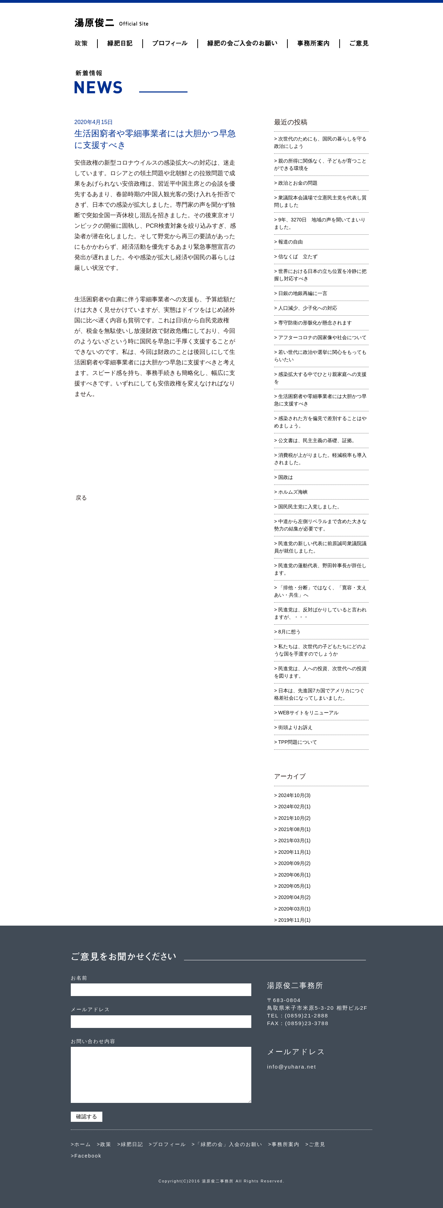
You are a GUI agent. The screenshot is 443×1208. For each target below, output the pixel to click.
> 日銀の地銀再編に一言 (300, 293)
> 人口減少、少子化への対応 (305, 308)
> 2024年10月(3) (292, 795)
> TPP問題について (295, 742)
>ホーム (81, 1144)
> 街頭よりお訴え (293, 727)
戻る (81, 498)
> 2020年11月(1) (292, 852)
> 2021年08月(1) (292, 829)
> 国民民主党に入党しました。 (308, 506)
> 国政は (283, 477)
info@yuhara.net (291, 1067)
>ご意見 (315, 1144)
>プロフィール (167, 1144)
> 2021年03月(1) (292, 840)
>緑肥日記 (130, 1144)
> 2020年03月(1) (292, 909)
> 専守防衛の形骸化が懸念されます (313, 322)
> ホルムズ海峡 (291, 492)
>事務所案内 (284, 1144)
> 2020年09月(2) (292, 863)
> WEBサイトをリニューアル (306, 712)
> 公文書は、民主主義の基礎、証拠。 (315, 440)
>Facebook (86, 1156)
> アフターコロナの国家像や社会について (320, 337)
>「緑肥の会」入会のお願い (227, 1144)
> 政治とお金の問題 (296, 183)
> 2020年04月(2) (292, 897)
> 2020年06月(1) (292, 875)
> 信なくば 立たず (296, 256)
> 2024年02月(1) (292, 806)
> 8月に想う (287, 631)
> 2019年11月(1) (292, 920)
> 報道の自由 (288, 242)
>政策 (104, 1144)
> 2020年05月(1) (292, 886)
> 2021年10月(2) (292, 818)
